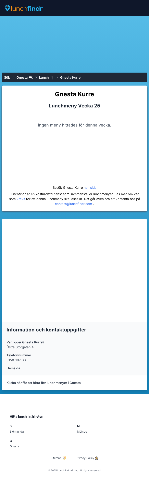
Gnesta (14, 446)
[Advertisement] (74, 44)
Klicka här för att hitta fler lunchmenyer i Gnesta (44, 383)
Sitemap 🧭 (58, 458)
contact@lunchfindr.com (74, 204)
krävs (21, 199)
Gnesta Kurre (70, 77)
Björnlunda (17, 431)
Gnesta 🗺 (24, 77)
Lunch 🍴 (46, 77)
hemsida (90, 187)
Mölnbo (82, 431)
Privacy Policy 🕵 (87, 458)
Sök (7, 77)
